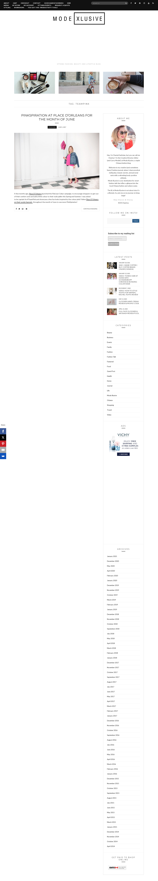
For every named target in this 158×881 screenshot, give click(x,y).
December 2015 (113, 779)
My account (29, 5)
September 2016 (113, 735)
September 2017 (113, 677)
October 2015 (112, 788)
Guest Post (111, 371)
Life (108, 391)
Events (109, 342)
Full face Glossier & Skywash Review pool (129, 312)
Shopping (110, 405)
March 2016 (111, 764)
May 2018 (111, 638)
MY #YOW (16, 5)
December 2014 (113, 832)
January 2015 (112, 827)
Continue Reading (90, 209)
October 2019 (112, 595)
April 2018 (111, 643)
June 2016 (111, 750)
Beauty (109, 333)
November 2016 (113, 725)
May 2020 (111, 566)
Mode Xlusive (112, 395)
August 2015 (111, 798)
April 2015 (111, 817)
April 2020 (111, 571)
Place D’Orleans (35, 194)
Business (110, 337)
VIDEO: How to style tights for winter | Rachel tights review (128, 293)
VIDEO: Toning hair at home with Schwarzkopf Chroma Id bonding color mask (128, 280)
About (6, 3)
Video (109, 415)
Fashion (52, 127)
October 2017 (112, 672)
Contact (36, 3)
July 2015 (110, 803)
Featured (110, 362)
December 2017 (113, 663)
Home (109, 381)
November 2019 (113, 590)
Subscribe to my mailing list (121, 233)
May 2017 (111, 696)
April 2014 (111, 846)
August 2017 (111, 682)
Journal (109, 386)
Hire (69, 3)
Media (6, 5)
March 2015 (111, 822)
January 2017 (112, 716)
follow (136, 221)
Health (109, 376)
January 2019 (112, 609)
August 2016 (111, 740)
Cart (15, 3)
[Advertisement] (79, 43)
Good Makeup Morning (53, 3)
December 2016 (113, 721)
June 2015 (111, 808)
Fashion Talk (111, 357)
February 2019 (112, 605)
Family (109, 347)
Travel (109, 410)
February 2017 (112, 711)
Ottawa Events (44, 5)
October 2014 (112, 841)
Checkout (25, 3)
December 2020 (113, 561)
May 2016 (111, 754)
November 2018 (113, 619)
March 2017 (111, 706)
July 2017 (110, 687)
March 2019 (111, 600)
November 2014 (113, 837)
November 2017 (113, 667)
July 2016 (110, 745)
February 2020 (112, 576)
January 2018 (112, 658)
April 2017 (111, 701)
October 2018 (112, 624)
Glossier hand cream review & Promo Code (129, 302)
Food (109, 366)
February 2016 (112, 769)
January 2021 (112, 556)
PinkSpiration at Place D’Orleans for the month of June (56, 117)
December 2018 (113, 614)
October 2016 (112, 730)
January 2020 (112, 580)
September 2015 (113, 793)
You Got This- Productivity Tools (43, 7)
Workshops (19, 7)
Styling (7, 7)
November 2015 (113, 783)
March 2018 (111, 648)
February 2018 (112, 653)
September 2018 (113, 629)
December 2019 (113, 585)
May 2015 (111, 812)
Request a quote (62, 5)
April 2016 (111, 759)
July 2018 (110, 634)
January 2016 (112, 774)
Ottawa (110, 400)
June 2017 (111, 692)
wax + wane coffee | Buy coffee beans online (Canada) (128, 267)
